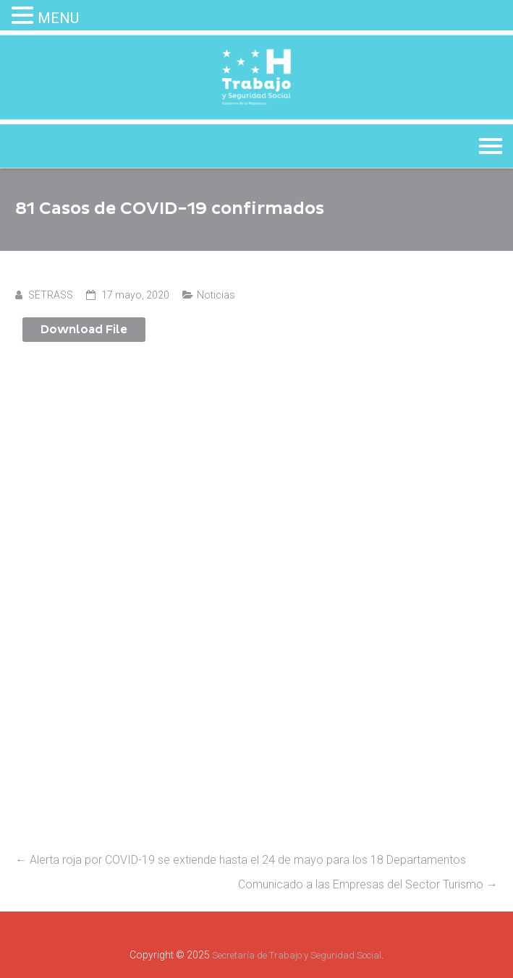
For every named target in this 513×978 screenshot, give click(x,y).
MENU (58, 18)
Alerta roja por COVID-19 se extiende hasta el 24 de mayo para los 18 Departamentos (240, 860)
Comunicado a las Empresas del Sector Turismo (368, 884)
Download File (84, 329)
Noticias (216, 295)
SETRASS (50, 295)
